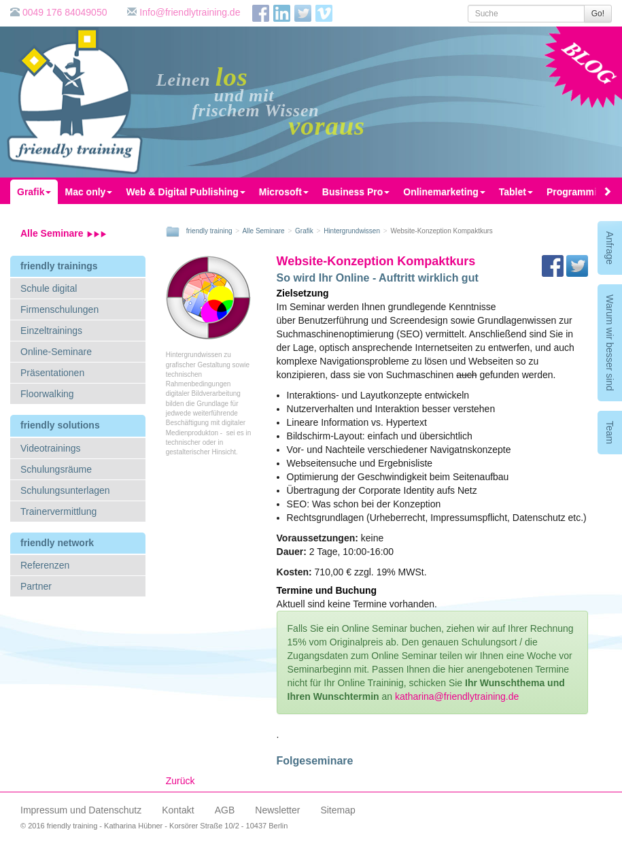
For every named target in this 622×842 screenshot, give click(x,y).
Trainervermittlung (58, 511)
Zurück (180, 780)
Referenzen (44, 565)
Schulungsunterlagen (65, 490)
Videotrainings (50, 448)
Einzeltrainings (51, 330)
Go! (597, 13)
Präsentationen (52, 372)
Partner (36, 586)
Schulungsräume (56, 469)
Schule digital (48, 288)
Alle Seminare (63, 233)
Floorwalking (47, 393)
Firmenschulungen (59, 309)
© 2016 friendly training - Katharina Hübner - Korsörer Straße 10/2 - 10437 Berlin (154, 826)
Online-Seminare (56, 351)
